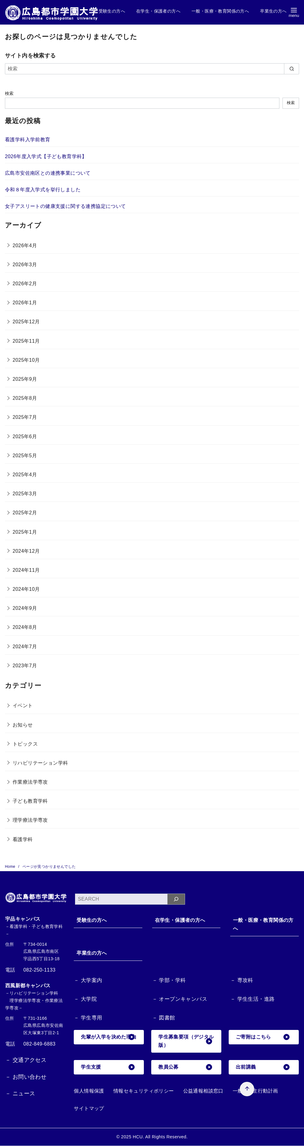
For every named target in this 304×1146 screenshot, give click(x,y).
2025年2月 (25, 512)
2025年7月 (25, 417)
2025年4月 (25, 474)
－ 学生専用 (88, 1018)
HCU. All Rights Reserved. (160, 1137)
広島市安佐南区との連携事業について (48, 173)
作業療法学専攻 (30, 782)
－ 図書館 (163, 1018)
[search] (291, 68)
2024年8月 (25, 627)
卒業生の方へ (273, 11)
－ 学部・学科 (169, 981)
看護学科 (23, 839)
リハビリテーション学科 (40, 763)
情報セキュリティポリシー (143, 1091)
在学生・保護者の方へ (158, 11)
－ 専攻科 (241, 981)
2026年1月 (25, 302)
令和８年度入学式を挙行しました (43, 189)
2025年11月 (26, 341)
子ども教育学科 (30, 801)
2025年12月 (26, 321)
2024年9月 (25, 608)
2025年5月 (25, 455)
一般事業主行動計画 (255, 1091)
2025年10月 (26, 360)
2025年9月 (25, 379)
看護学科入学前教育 (27, 139)
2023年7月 (25, 665)
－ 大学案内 (88, 981)
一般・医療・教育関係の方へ (220, 11)
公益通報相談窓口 (203, 1091)
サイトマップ (89, 1108)
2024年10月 (26, 589)
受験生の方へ (112, 11)
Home (10, 866)
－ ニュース (20, 1093)
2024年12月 (26, 551)
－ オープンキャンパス (179, 999)
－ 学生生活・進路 (252, 999)
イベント (23, 705)
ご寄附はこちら (263, 1037)
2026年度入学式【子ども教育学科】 (46, 156)
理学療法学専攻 (30, 820)
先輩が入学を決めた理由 (108, 1041)
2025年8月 (25, 398)
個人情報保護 (89, 1091)
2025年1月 (25, 532)
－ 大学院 (85, 999)
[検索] (152, 68)
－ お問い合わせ (25, 1077)
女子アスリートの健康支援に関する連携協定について (65, 206)
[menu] (294, 12)
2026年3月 (25, 264)
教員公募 (185, 1067)
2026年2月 (25, 283)
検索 (9, 93)
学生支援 (108, 1067)
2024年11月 (26, 570)
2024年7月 (25, 646)
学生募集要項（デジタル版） (185, 1041)
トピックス (25, 743)
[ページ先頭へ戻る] (239, 1081)
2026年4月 (25, 245)
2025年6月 (25, 436)
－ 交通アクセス (25, 1060)
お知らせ (23, 724)
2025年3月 (25, 493)
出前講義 (263, 1067)
